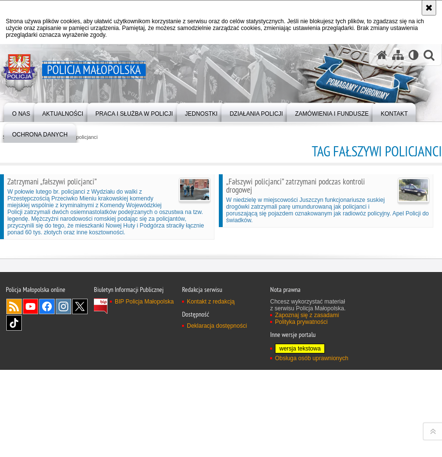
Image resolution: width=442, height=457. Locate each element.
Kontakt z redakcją (211, 426)
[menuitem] (21, 111)
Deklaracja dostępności (217, 450)
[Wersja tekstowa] (414, 55)
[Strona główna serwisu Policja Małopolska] (382, 55)
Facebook (47, 431)
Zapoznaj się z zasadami (307, 439)
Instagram (63, 431)
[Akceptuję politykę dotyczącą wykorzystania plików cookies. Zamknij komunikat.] (429, 7)
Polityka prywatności (301, 446)
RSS (14, 431)
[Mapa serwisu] (398, 55)
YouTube (30, 431)
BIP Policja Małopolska (144, 426)
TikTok (14, 447)
